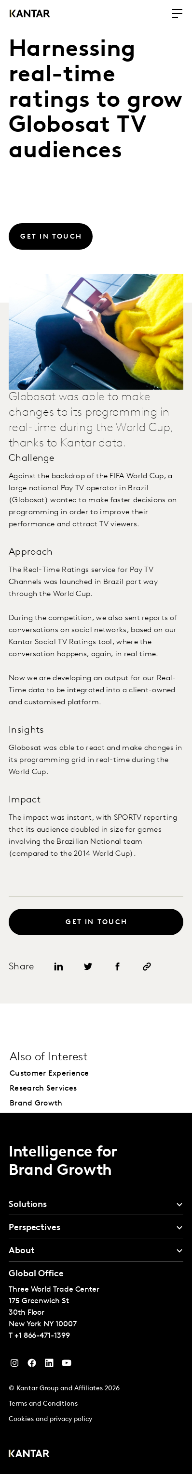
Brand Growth (36, 1103)
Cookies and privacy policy (50, 1419)
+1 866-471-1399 (42, 1336)
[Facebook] (32, 1365)
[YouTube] (49, 1365)
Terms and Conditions (43, 1404)
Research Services (43, 1089)
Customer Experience (49, 1074)
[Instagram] (14, 1365)
